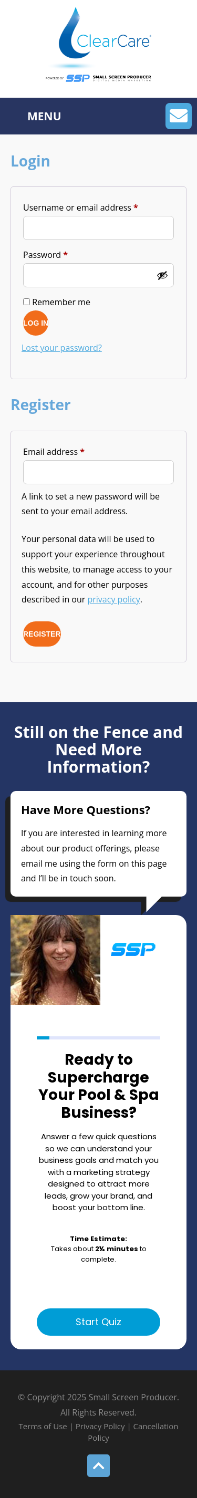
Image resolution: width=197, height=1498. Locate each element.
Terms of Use (44, 1427)
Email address (71, 450)
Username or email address (98, 206)
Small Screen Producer (133, 1398)
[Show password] (162, 275)
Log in (35, 323)
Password (63, 253)
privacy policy (114, 599)
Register (42, 634)
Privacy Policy (100, 1427)
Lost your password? (62, 347)
